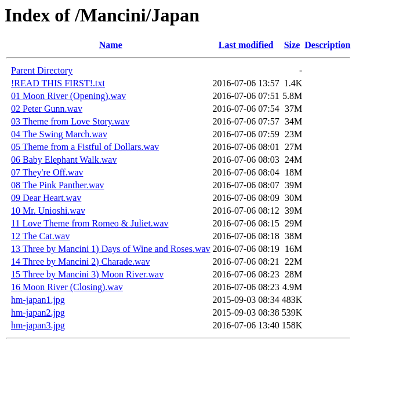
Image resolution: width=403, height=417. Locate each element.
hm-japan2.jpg (38, 312)
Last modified (246, 45)
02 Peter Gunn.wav (46, 109)
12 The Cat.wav (40, 236)
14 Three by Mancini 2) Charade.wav (80, 261)
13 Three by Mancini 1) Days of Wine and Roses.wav (110, 249)
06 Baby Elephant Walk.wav (64, 159)
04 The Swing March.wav (59, 134)
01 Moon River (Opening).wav (68, 96)
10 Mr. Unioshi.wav (48, 210)
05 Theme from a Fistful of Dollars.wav (85, 147)
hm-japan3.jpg (38, 325)
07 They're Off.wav (47, 172)
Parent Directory (41, 70)
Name (110, 45)
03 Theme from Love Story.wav (70, 121)
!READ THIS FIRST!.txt (58, 83)
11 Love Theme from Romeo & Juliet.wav (90, 223)
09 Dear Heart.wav (46, 198)
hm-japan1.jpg (38, 300)
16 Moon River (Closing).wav (67, 287)
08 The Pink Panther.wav (57, 185)
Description (327, 45)
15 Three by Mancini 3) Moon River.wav (87, 274)
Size (292, 45)
